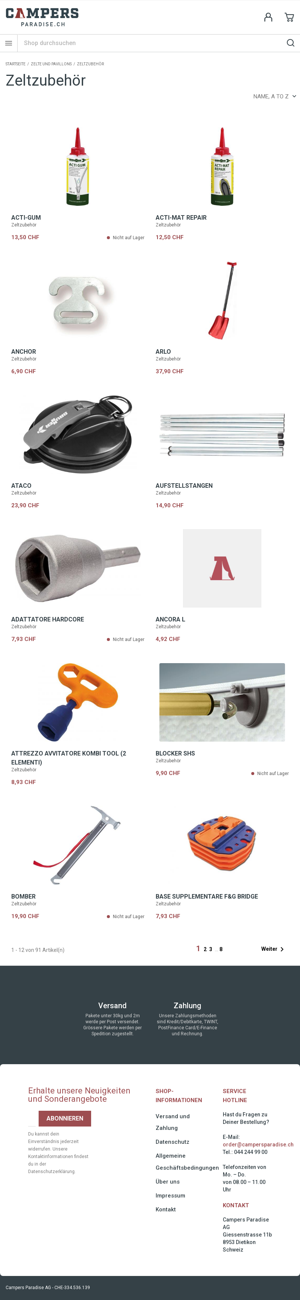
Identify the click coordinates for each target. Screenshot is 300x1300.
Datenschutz (172, 1142)
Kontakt (166, 1209)
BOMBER (23, 896)
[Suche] (159, 43)
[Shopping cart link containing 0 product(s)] (289, 17)
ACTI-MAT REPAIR (181, 217)
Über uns (168, 1181)
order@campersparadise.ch (258, 1145)
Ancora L (170, 619)
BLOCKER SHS (175, 753)
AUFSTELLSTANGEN (184, 485)
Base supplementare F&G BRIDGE (207, 896)
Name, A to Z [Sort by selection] (275, 96)
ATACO (21, 485)
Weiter (273, 949)
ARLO (163, 351)
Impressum (170, 1195)
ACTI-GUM (26, 217)
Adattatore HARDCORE (47, 619)
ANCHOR (23, 351)
